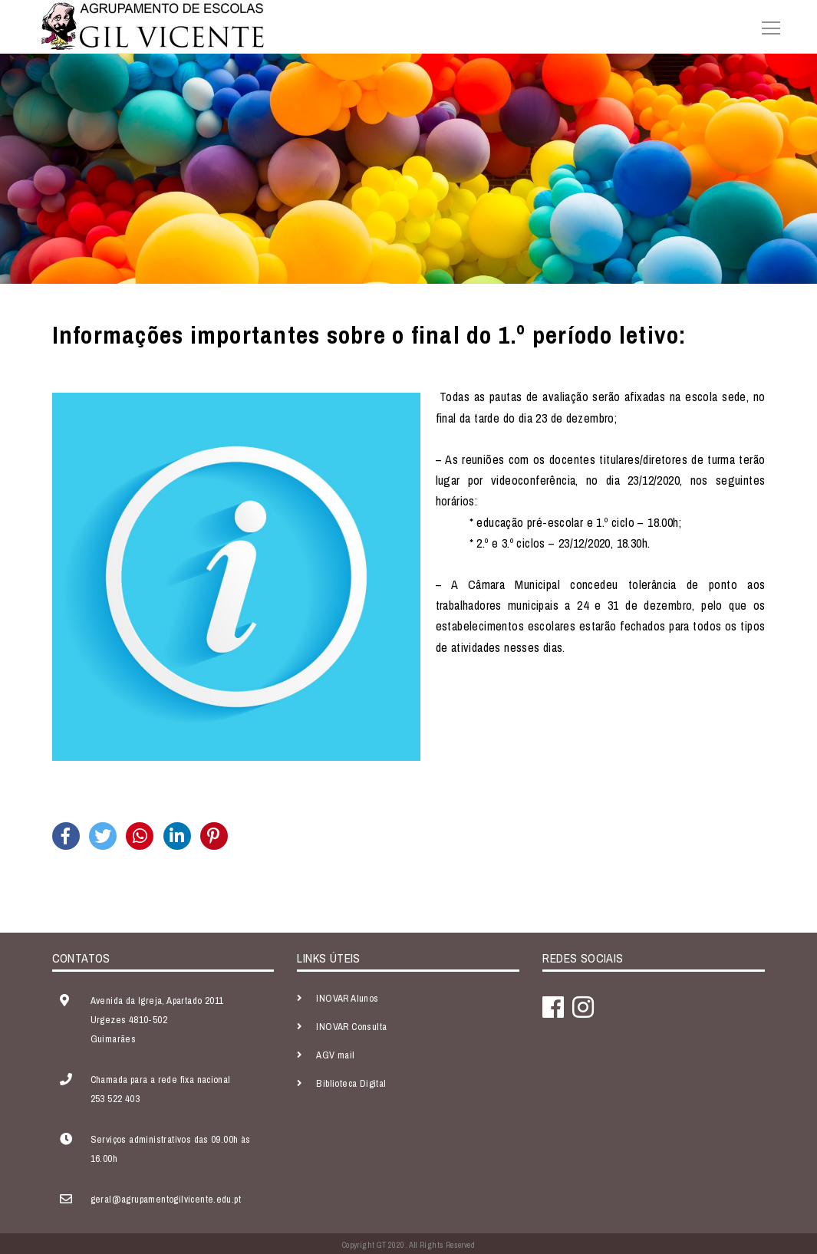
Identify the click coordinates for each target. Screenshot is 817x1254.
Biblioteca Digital (351, 1083)
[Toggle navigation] (766, 26)
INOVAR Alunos (347, 998)
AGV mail (335, 1054)
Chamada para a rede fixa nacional (161, 1079)
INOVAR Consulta (351, 1026)
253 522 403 (115, 1098)
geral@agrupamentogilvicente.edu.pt (166, 1199)
